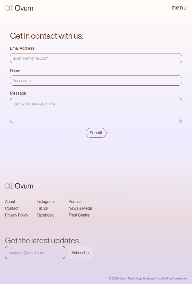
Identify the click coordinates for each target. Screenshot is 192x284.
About (10, 201)
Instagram (45, 201)
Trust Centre (79, 215)
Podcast (75, 201)
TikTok (42, 208)
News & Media (80, 208)
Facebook (45, 215)
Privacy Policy (16, 215)
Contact (11, 208)
